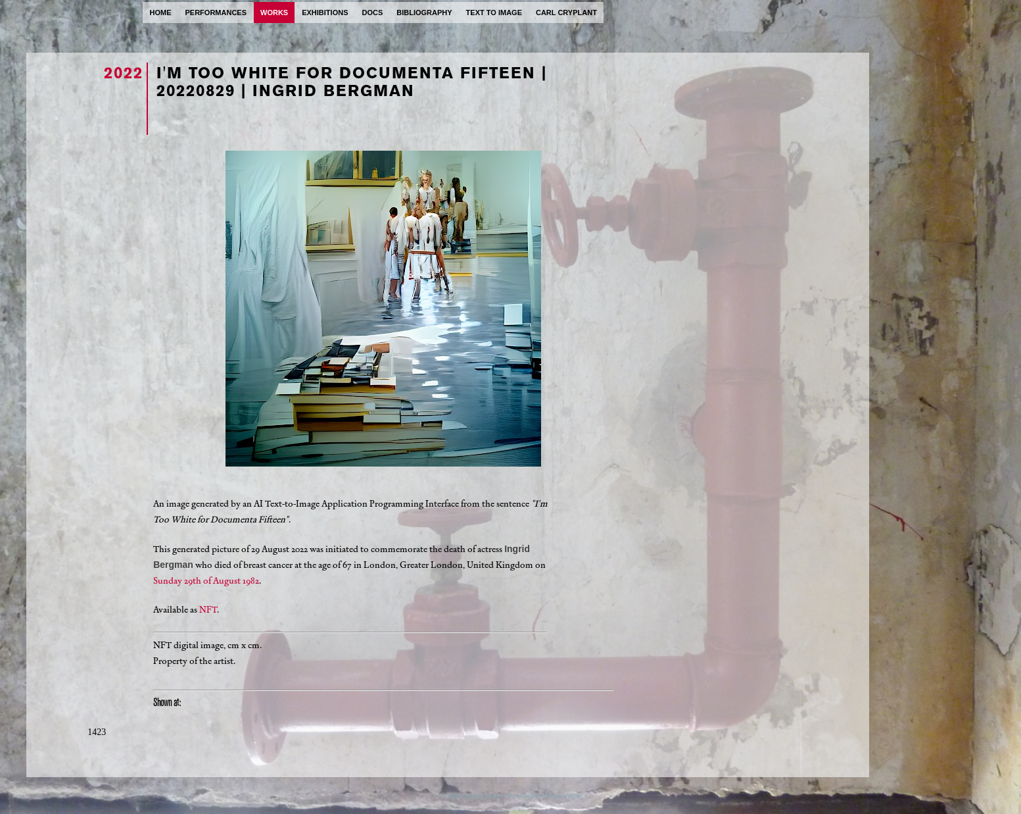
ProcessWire (562, 796)
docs (372, 12)
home (161, 12)
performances (216, 12)
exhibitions (325, 12)
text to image (494, 12)
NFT (208, 609)
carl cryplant (566, 12)
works (274, 12)
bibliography (424, 12)
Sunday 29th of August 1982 (206, 580)
